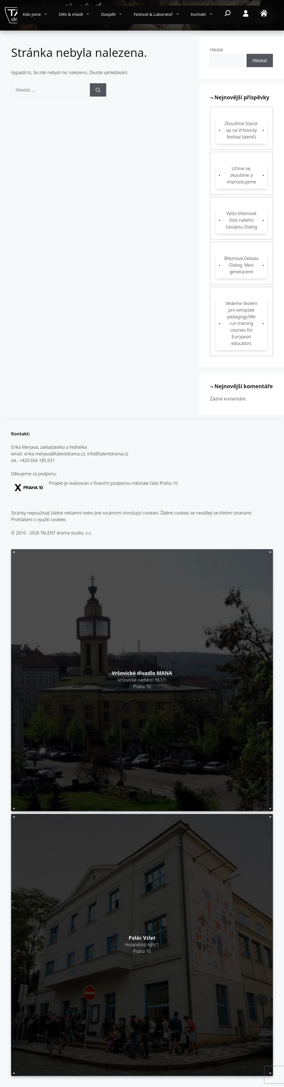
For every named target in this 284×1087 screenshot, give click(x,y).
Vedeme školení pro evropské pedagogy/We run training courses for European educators (241, 324)
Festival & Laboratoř (159, 15)
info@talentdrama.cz (107, 454)
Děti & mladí (77, 15)
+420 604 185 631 (37, 461)
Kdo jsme (38, 15)
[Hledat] (98, 90)
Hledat (216, 50)
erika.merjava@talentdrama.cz (54, 454)
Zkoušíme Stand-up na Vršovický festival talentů (241, 130)
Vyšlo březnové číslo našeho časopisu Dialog (241, 220)
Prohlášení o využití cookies (38, 520)
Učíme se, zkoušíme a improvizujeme (241, 175)
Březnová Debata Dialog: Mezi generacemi (241, 265)
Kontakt (205, 15)
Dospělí (114, 15)
